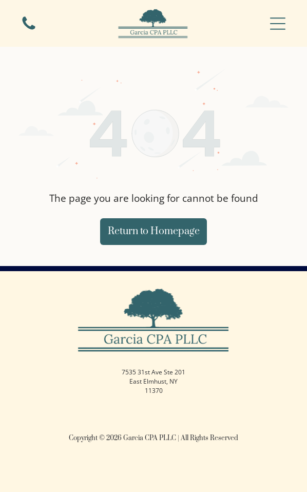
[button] (277, 23)
